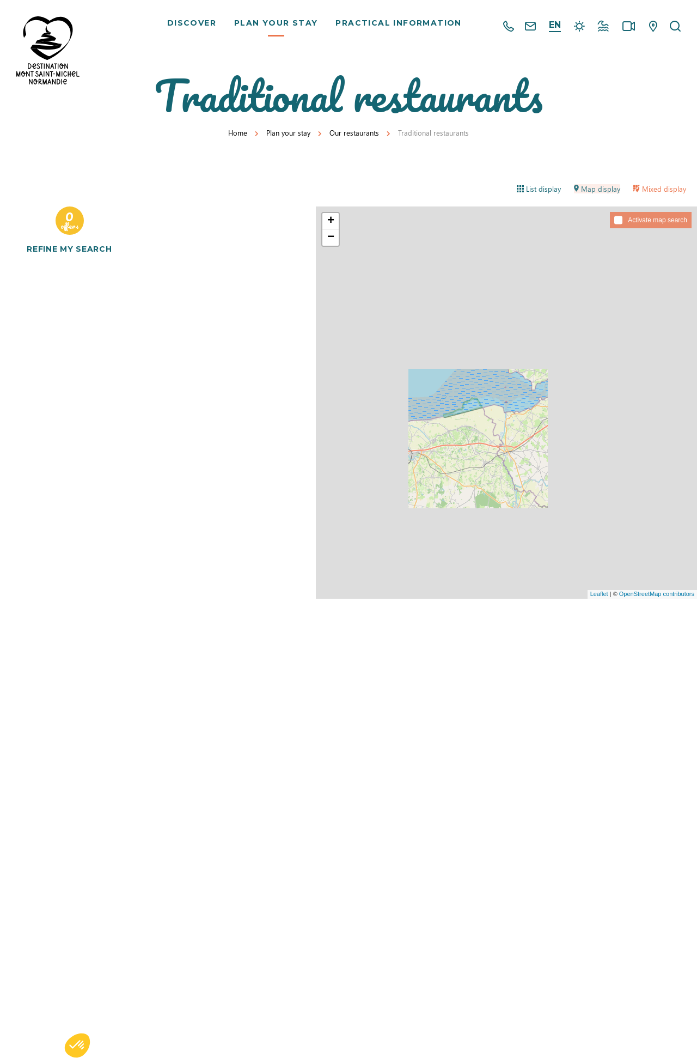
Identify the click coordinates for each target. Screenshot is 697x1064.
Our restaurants (354, 132)
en (555, 25)
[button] (77, 1045)
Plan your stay (278, 27)
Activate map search (657, 220)
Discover (193, 27)
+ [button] (330, 221)
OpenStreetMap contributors (656, 594)
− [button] (330, 237)
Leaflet (599, 594)
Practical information (400, 27)
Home (237, 132)
